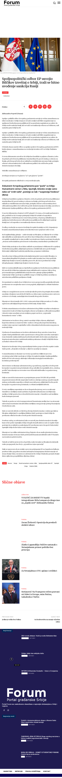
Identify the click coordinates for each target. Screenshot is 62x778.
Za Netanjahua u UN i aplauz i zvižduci (39, 572)
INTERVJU (24, 657)
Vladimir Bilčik (33, 467)
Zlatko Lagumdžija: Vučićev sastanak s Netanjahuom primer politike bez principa (39, 548)
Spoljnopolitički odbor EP (45, 464)
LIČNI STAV (25, 495)
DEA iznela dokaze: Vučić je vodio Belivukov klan (39, 637)
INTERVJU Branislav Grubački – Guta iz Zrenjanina (39, 672)
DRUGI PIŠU (25, 639)
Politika (5, 93)
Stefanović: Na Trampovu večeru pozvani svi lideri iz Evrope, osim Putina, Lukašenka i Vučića (40, 595)
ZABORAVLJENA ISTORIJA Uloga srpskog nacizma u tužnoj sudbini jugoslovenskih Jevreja (40, 738)
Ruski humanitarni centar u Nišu (28, 464)
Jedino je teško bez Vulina (11, 621)
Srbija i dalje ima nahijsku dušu (32, 654)
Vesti (23, 757)
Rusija (15, 464)
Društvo (24, 741)
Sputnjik (56, 464)
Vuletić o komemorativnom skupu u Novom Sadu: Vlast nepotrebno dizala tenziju (38, 722)
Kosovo (10, 464)
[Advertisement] (31, 22)
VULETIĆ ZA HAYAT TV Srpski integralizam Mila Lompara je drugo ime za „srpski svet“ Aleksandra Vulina (40, 501)
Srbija (26, 467)
